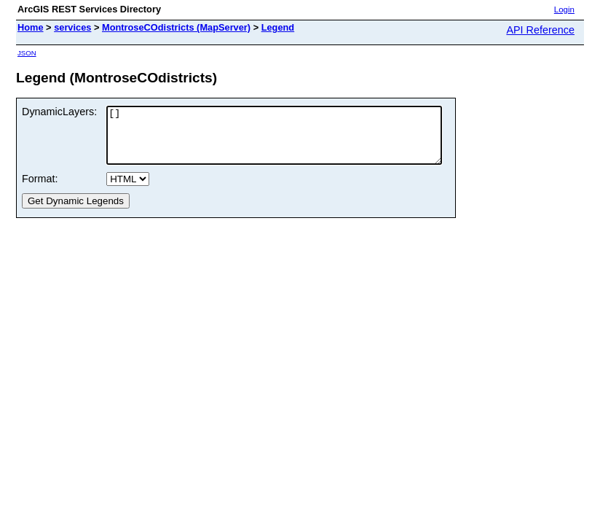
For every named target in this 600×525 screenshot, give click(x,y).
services (72, 27)
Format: (40, 189)
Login (564, 9)
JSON (26, 53)
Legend (278, 27)
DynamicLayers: (59, 111)
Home (30, 27)
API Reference (540, 30)
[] (294, 141)
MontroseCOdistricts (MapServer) (176, 27)
